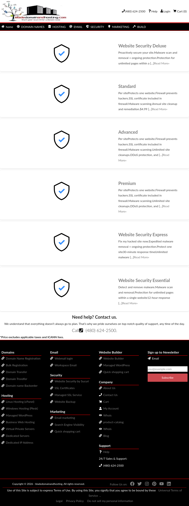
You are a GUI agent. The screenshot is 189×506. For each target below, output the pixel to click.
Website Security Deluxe (142, 45)
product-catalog (113, 422)
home (7, 26)
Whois (107, 415)
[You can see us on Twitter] (138, 484)
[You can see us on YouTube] (160, 484)
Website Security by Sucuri (72, 381)
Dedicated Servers (17, 435)
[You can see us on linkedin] (167, 484)
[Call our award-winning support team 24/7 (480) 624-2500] (152, 11)
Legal (59, 501)
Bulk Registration (17, 365)
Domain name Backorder (22, 385)
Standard (127, 86)
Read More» (161, 63)
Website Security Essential (144, 280)
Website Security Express (143, 234)
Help (106, 451)
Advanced (128, 132)
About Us (109, 388)
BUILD (139, 26)
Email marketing (65, 417)
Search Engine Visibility (69, 424)
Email (153, 358)
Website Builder (113, 358)
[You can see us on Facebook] (130, 484)
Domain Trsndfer (16, 379)
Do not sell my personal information (110, 501)
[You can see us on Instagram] (145, 484)
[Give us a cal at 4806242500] (133, 11)
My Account (111, 408)
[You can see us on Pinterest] (152, 484)
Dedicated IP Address (19, 442)
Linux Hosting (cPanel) (20, 401)
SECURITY (95, 26)
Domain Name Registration (23, 358)
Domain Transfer (16, 372)
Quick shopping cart (67, 431)
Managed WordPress (19, 415)
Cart (106, 401)
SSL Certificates (65, 388)
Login (165, 11)
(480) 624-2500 (100, 330)
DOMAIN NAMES (30, 26)
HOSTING (57, 26)
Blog (106, 435)
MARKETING (118, 26)
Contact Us (110, 395)
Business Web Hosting (20, 422)
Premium (127, 183)
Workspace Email (65, 365)
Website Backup (65, 401)
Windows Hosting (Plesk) (22, 408)
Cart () (180, 11)
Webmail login (64, 358)
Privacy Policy (75, 501)
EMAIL (76, 26)
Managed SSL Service (68, 395)
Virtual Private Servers (20, 428)
